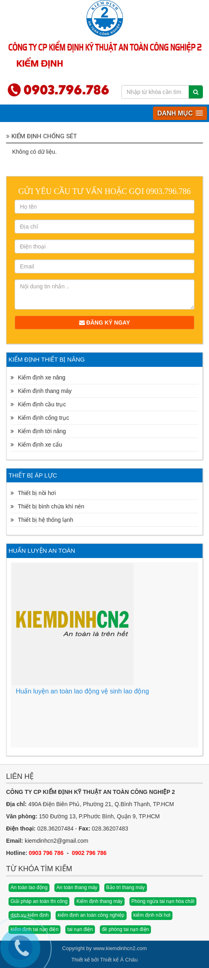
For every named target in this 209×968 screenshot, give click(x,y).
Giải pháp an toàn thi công (39, 901)
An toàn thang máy (76, 887)
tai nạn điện (80, 929)
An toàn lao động (29, 887)
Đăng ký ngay (104, 322)
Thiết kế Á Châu (119, 960)
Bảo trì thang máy (125, 887)
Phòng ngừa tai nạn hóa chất (162, 901)
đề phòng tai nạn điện (125, 929)
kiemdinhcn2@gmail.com (56, 840)
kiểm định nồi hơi (152, 915)
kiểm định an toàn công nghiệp (91, 915)
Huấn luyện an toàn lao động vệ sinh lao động (82, 691)
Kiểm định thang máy (99, 901)
